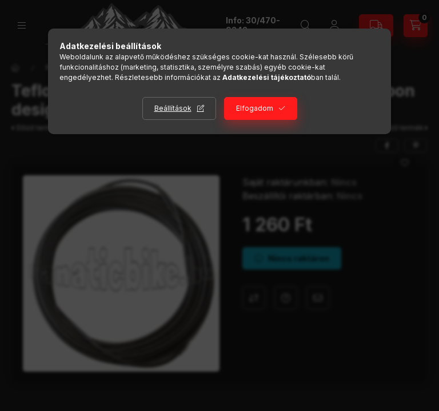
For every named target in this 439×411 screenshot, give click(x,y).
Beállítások (172, 108)
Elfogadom (254, 108)
